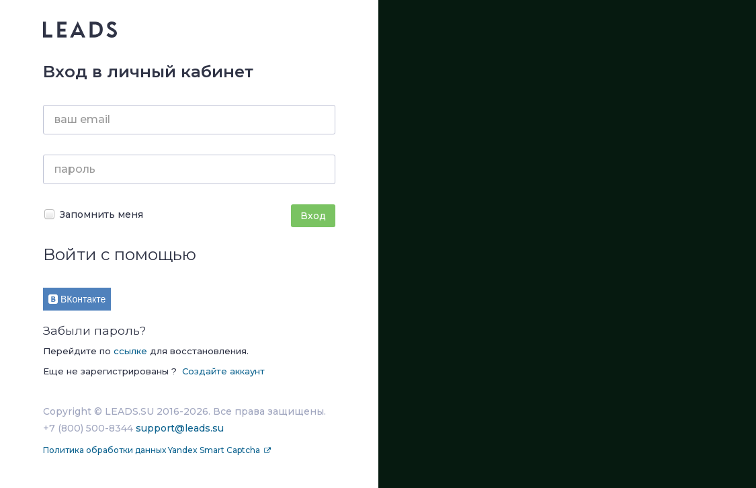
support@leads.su (180, 428)
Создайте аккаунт (223, 371)
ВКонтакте (77, 299)
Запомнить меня (93, 214)
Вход (313, 216)
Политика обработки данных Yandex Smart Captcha (152, 450)
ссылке (130, 350)
